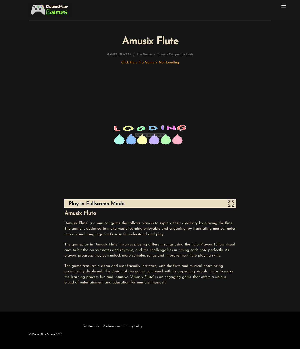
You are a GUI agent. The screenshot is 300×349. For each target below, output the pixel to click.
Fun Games (144, 54)
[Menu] (284, 6)
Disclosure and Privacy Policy (122, 326)
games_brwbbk (119, 54)
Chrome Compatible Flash (175, 54)
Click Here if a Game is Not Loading (150, 62)
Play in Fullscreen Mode (96, 203)
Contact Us (91, 326)
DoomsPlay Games (43, 334)
